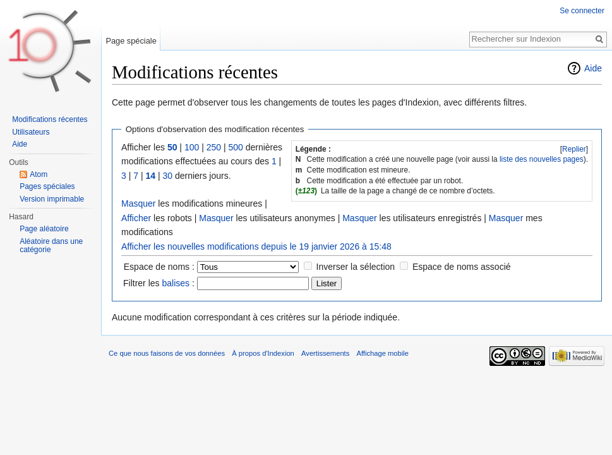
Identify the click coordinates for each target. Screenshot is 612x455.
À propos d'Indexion (263, 353)
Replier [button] (574, 149)
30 (167, 176)
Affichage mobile (383, 353)
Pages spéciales (47, 186)
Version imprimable (52, 199)
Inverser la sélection (355, 267)
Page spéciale (130, 41)
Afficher (136, 218)
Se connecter (582, 10)
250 (214, 147)
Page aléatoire (44, 228)
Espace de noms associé (461, 267)
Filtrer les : (159, 283)
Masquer (138, 203)
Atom (38, 174)
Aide (593, 68)
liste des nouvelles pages (542, 159)
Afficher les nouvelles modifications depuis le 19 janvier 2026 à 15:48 (256, 246)
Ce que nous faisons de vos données (167, 353)
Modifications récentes (49, 119)
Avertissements (325, 353)
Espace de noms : (159, 267)
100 (191, 147)
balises (175, 283)
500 (235, 147)
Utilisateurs (30, 132)
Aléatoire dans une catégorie (51, 246)
